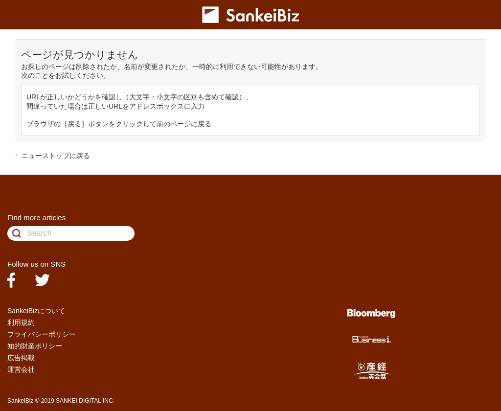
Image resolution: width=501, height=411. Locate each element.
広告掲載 (21, 357)
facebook (11, 280)
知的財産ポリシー (34, 345)
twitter (42, 280)
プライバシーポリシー (41, 334)
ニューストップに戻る (56, 156)
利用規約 (21, 322)
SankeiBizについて (36, 310)
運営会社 (21, 369)
